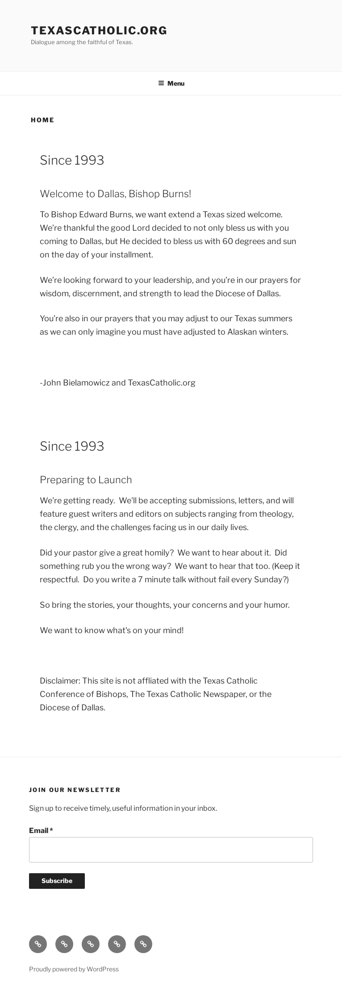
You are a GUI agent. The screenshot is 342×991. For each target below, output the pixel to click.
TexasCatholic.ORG (99, 30)
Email (41, 830)
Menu (171, 83)
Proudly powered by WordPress (74, 969)
